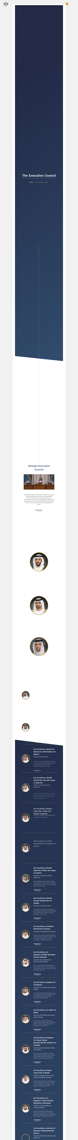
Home (31, 182)
